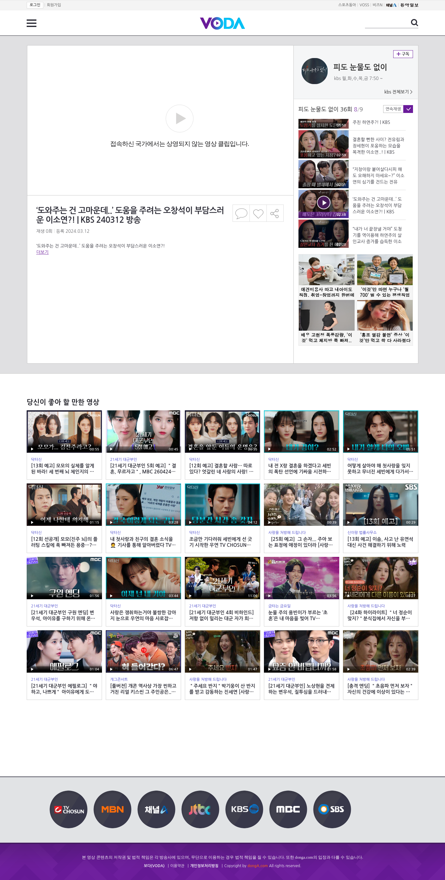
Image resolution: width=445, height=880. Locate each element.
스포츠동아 (347, 5)
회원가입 (54, 5)
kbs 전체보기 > (398, 92)
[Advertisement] (160, 280)
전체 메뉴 (31, 23)
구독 (403, 54)
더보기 (42, 252)
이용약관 (177, 866)
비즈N (378, 5)
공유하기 (275, 213)
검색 (414, 22)
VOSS (364, 5)
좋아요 (258, 213)
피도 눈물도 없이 (360, 67)
